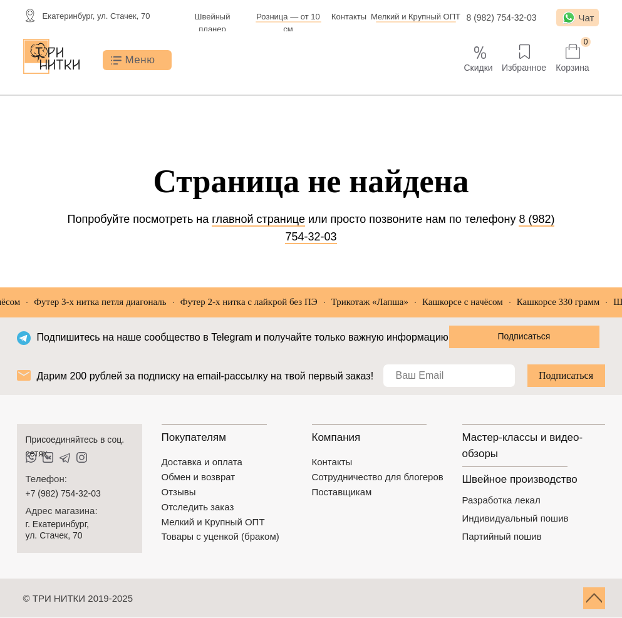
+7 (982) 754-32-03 (63, 493)
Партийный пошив (502, 536)
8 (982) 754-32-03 (501, 18)
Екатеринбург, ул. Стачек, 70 (96, 16)
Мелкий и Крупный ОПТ (415, 16)
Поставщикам (342, 492)
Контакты (348, 16)
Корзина (572, 68)
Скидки (478, 68)
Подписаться (566, 375)
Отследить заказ (198, 507)
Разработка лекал (501, 500)
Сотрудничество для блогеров (377, 476)
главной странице (258, 219)
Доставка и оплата (202, 461)
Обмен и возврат (199, 476)
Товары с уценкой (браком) (220, 536)
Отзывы (179, 492)
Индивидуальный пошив (515, 518)
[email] (449, 375)
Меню (140, 60)
